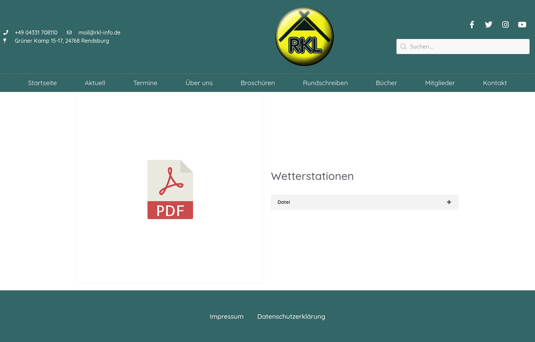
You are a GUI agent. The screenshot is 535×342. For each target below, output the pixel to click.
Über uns (199, 83)
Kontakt (495, 83)
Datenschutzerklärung (291, 316)
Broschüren (258, 83)
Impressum (227, 316)
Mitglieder (440, 83)
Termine (145, 83)
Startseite (42, 83)
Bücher (386, 83)
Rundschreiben (325, 83)
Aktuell (95, 83)
